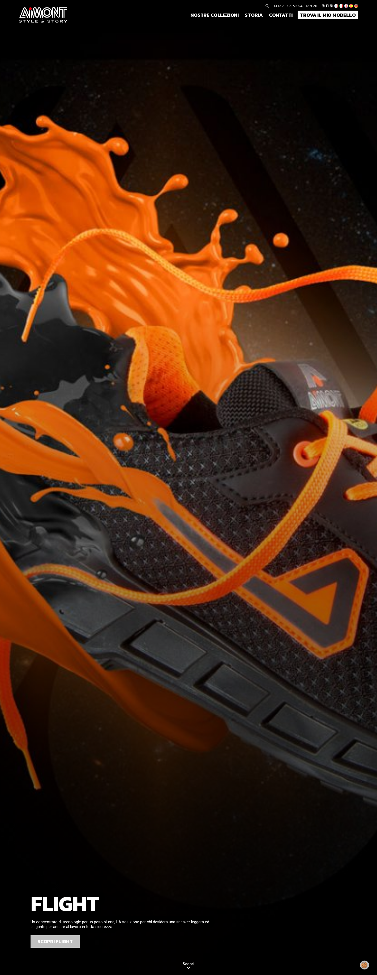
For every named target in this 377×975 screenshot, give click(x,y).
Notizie (312, 5)
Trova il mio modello (327, 15)
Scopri (188, 964)
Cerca (279, 5)
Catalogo (295, 5)
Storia (254, 15)
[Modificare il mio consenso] (364, 965)
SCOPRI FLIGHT (55, 941)
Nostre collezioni (214, 15)
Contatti (281, 15)
